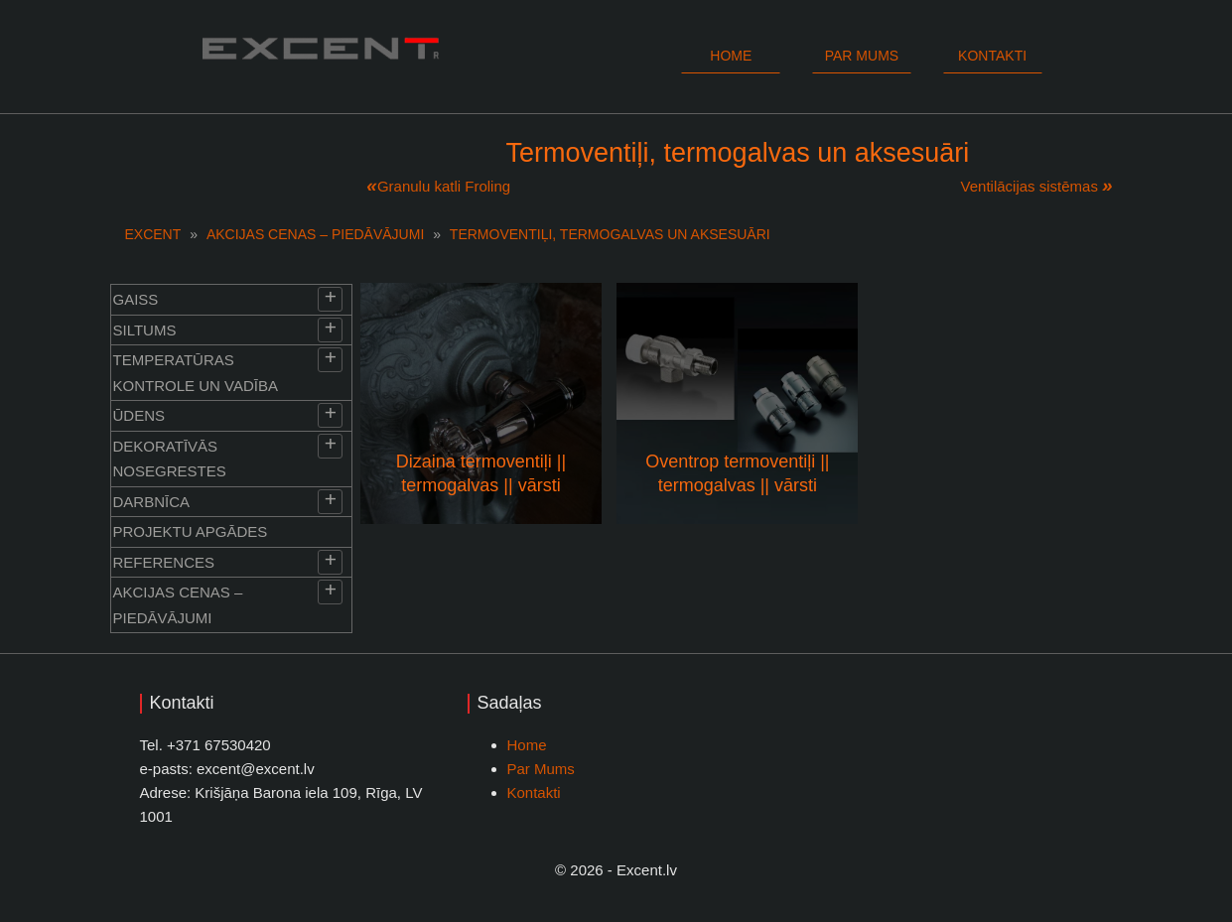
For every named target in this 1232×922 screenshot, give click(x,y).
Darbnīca (152, 501)
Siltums (145, 330)
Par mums (861, 56)
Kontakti (992, 56)
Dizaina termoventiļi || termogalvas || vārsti (481, 473)
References (164, 562)
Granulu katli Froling (443, 186)
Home (731, 56)
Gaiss (136, 299)
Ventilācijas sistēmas (1029, 186)
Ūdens (139, 415)
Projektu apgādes (190, 531)
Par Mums (541, 768)
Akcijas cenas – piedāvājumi (315, 234)
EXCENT (153, 234)
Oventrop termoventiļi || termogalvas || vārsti (737, 473)
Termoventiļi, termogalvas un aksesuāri (610, 234)
